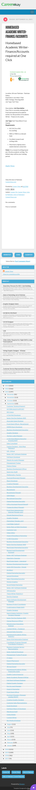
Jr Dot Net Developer (14, 415)
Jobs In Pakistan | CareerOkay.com (13, 776)
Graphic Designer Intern (11, 304)
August (9, 724)
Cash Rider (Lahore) (13, 524)
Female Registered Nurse (15, 515)
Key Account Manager (14, 686)
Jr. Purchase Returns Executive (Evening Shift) (16, 439)
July (8, 727)
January (9, 745)
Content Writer (12, 717)
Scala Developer (12, 706)
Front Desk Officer (13, 692)
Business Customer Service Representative (15, 648)
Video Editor (11, 533)
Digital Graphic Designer (15, 683)
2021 (7, 392)
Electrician (6, 360)
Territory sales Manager (14, 436)
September (10, 403)
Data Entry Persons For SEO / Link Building (17, 286)
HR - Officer (11, 451)
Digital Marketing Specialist (16, 501)
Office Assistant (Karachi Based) (17, 504)
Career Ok (13, 192)
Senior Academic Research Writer (18, 677)
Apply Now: (10, 166)
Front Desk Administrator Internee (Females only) (15, 511)
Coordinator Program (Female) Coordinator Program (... (17, 643)
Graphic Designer (12, 433)
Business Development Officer (17, 469)
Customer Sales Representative (17, 703)
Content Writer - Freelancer (16, 629)
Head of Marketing (13, 689)
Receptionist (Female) (14, 492)
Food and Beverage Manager (16, 478)
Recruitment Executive (14, 498)
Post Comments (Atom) (22, 261)
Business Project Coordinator (16, 604)
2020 (7, 749)
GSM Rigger (11, 495)
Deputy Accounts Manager (15, 460)
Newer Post (7, 255)
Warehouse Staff (12, 712)
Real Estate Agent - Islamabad (16, 561)
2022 (7, 389)
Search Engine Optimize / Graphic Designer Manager (18, 614)
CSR (4, 331)
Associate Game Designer (15, 421)
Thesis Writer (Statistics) (15, 594)
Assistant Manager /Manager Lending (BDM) (16, 696)
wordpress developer (10, 313)
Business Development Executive (17, 430)
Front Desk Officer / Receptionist (18, 424)
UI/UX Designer (8, 322)
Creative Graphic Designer (15, 700)
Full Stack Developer (13, 457)
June (8, 730)
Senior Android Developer (15, 652)
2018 (7, 755)
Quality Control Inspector (15, 674)
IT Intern (9, 658)
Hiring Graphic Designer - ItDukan (14, 351)
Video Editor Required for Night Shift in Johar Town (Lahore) (17, 341)
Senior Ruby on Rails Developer (17, 527)
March (9, 739)
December (10, 394)
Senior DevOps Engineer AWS (16, 418)
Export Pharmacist (13, 661)
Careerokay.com (10, 182)
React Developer (12, 481)
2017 (7, 758)
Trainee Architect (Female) (15, 507)
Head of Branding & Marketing (17, 536)
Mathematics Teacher (14, 475)
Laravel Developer (13, 576)
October (10, 400)
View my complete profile (11, 274)
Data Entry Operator (13, 558)
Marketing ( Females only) (15, 521)
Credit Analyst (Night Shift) (15, 607)
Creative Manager (13, 484)
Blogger (22, 784)
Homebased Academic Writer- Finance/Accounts (16, 32)
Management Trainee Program (17, 655)
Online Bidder (11, 714)
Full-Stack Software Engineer (16, 680)
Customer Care (12, 530)
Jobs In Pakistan (28, 772)
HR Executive (11, 591)
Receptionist (11, 489)
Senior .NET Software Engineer (17, 454)
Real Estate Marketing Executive (17, 547)
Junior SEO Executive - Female (16, 567)
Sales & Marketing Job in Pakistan (14, 295)
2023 (7, 386)
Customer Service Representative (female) (16, 369)
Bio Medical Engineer (14, 720)
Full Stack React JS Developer (16, 709)
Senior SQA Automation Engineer (17, 639)
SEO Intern (10, 412)
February (10, 742)
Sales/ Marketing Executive (16, 579)
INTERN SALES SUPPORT (15, 409)
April (8, 736)
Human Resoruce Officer (15, 621)
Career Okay (22, 192)
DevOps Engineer (12, 596)
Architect (10, 570)
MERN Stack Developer (14, 427)
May (8, 733)
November (10, 397)
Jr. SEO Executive (12, 539)
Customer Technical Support (16, 406)
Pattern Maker (11, 466)
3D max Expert (11, 667)
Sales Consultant (12, 443)
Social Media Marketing (14, 585)
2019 (7, 752)
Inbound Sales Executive (14, 632)
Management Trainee (14, 463)
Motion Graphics (12, 582)
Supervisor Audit (12, 472)
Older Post (28, 255)
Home (18, 255)
